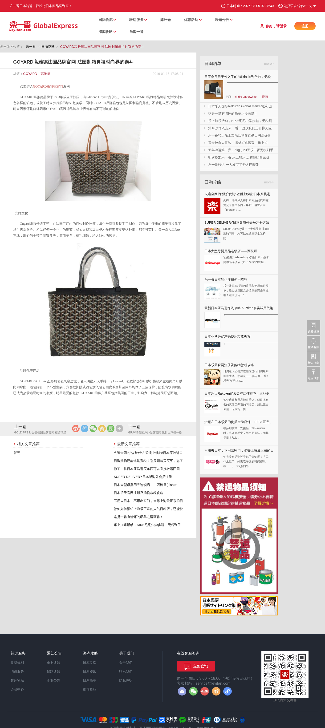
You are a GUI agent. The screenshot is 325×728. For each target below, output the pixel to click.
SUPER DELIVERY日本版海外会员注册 (143, 477)
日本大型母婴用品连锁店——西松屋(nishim (145, 485)
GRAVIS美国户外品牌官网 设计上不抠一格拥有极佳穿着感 (155, 433)
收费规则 (17, 662)
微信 (93, 428)
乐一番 (31, 47)
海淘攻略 (105, 32)
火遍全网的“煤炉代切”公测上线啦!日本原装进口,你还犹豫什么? (237, 195)
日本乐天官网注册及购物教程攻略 (138, 493)
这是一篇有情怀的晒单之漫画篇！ (138, 517)
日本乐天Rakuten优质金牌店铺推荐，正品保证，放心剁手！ (236, 394)
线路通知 (53, 671)
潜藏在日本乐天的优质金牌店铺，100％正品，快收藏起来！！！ (238, 423)
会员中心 (17, 689)
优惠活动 (191, 20)
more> (269, 63)
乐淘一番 (136, 32)
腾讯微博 (84, 428)
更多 (119, 428)
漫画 (265, 96)
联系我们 (125, 671)
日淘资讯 (47, 47)
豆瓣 (110, 428)
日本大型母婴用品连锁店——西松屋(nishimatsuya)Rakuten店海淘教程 (230, 252)
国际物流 (105, 20)
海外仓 (165, 20)
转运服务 (136, 20)
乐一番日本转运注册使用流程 (225, 279)
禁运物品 (17, 680)
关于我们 (125, 662)
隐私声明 (125, 680)
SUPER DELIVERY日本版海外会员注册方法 (236, 222)
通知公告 (222, 20)
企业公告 (53, 680)
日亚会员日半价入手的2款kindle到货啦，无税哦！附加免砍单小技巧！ (237, 77)
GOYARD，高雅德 (36, 74)
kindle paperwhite (245, 96)
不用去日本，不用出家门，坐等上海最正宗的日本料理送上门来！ (239, 451)
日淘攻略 (89, 662)
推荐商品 (89, 689)
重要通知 (53, 662)
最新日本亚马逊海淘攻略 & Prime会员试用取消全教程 (238, 309)
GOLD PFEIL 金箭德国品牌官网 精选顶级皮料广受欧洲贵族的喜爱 (40, 433)
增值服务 (17, 671)
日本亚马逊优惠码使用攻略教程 (227, 336)
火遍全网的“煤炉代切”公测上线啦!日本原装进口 (148, 453)
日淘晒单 (89, 680)
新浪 (76, 428)
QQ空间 (102, 428)
